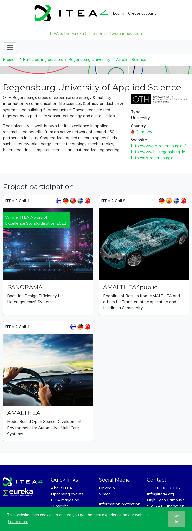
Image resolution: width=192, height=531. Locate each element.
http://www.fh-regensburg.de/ (158, 145)
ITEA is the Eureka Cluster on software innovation (96, 33)
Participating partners (43, 59)
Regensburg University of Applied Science (107, 59)
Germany (144, 131)
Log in (118, 13)
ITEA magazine (65, 499)
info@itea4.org (160, 493)
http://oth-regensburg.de (153, 157)
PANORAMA (24, 287)
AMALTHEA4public (130, 287)
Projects (10, 59)
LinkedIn (107, 487)
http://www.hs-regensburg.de (158, 151)
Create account (142, 13)
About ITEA (61, 487)
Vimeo (105, 493)
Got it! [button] (177, 519)
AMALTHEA (23, 412)
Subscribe (60, 505)
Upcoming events (67, 493)
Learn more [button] (18, 522)
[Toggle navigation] (10, 47)
